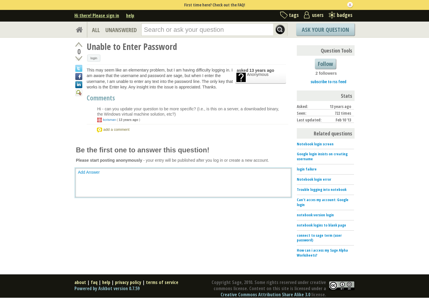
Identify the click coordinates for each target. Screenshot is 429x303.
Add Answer (89, 172)
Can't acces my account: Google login (322, 202)
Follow (325, 64)
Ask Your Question (325, 30)
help (130, 15)
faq (94, 282)
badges (345, 14)
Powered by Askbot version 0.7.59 (106, 288)
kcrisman (109, 119)
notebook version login (315, 214)
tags (294, 14)
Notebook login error (314, 179)
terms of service (162, 282)
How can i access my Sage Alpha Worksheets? (322, 253)
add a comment (116, 129)
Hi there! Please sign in (96, 15)
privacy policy (128, 282)
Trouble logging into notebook (321, 189)
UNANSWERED (121, 30)
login (93, 58)
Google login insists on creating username (322, 156)
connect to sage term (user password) (319, 238)
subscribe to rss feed (328, 81)
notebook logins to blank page (321, 225)
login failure (307, 169)
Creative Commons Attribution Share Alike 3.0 (265, 294)
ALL (96, 30)
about (80, 282)
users (318, 14)
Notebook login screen (315, 144)
